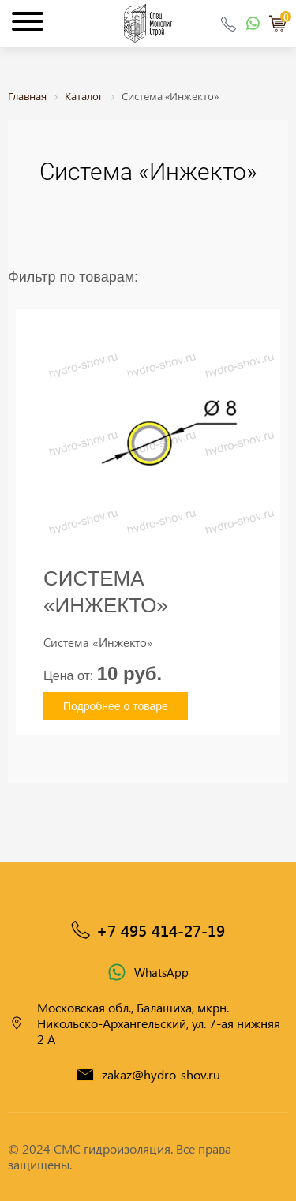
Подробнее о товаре (115, 706)
